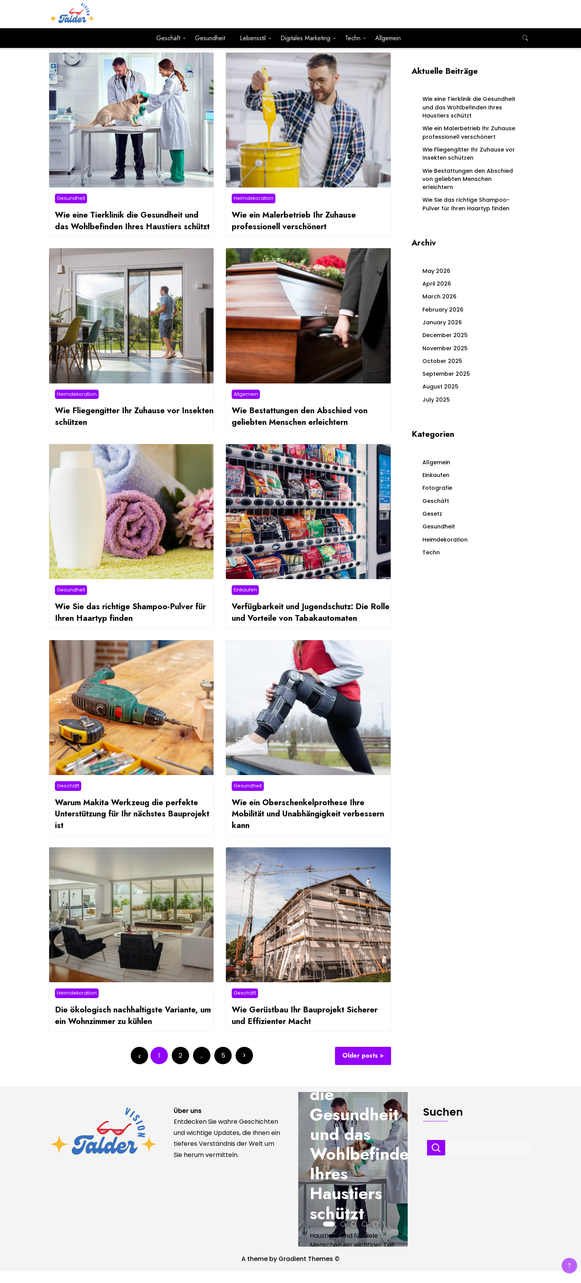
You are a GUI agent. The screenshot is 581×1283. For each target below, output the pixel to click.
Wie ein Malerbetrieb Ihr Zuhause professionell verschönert (297, 220)
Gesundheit (210, 38)
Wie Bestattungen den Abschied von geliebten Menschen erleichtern (303, 428)
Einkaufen (245, 601)
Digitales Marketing (305, 38)
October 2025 (442, 361)
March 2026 (439, 296)
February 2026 (442, 310)
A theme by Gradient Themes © (290, 1270)
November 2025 (445, 348)
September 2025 (446, 374)
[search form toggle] (525, 38)
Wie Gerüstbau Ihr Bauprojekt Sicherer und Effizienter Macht (308, 1026)
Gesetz (432, 514)
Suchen (436, 1159)
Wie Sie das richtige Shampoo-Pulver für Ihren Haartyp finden (134, 624)
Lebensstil (253, 38)
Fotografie (437, 488)
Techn (353, 38)
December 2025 (445, 335)
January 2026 (442, 322)
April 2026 (436, 284)
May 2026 (436, 271)
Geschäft (168, 38)
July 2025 (436, 400)
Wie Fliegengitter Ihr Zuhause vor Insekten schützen (121, 428)
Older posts (361, 1067)
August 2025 (440, 386)
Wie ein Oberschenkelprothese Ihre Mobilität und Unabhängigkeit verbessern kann (302, 825)
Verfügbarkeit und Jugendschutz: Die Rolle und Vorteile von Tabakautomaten (309, 624)
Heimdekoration (253, 198)
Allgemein (388, 38)
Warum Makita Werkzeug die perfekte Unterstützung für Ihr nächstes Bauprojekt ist (130, 825)
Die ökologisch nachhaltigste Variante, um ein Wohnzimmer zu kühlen (130, 1026)
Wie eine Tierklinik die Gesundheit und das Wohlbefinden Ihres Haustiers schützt (131, 226)
